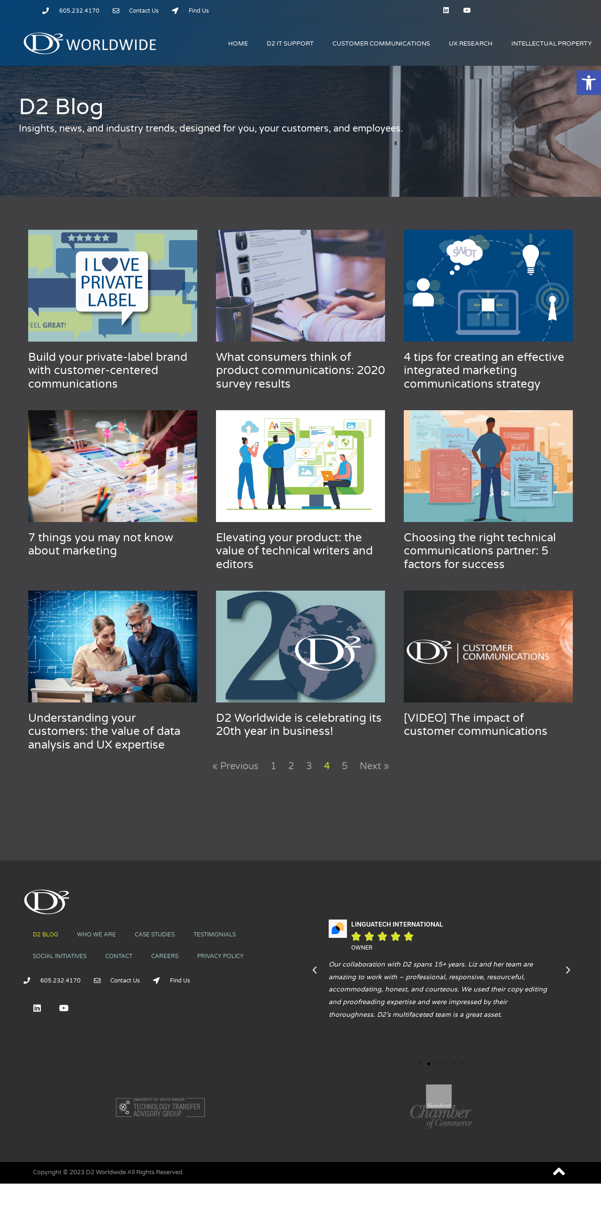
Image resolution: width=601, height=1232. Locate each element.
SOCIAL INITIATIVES (59, 956)
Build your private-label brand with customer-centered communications (107, 371)
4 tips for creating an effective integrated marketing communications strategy (484, 371)
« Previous (235, 766)
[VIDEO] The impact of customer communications (475, 725)
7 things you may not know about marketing (100, 544)
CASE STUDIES (155, 934)
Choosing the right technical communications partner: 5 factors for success (480, 551)
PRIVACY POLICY (220, 956)
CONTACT (118, 956)
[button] (589, 82)
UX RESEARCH (471, 43)
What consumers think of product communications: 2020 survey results (300, 371)
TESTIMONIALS (214, 934)
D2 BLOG (45, 934)
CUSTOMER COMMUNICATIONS (381, 43)
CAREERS (164, 956)
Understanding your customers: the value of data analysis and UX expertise (104, 731)
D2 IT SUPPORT (290, 43)
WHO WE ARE (96, 934)
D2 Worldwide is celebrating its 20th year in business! (299, 725)
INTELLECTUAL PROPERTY (551, 43)
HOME (238, 43)
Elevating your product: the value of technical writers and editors (294, 551)
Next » (374, 766)
